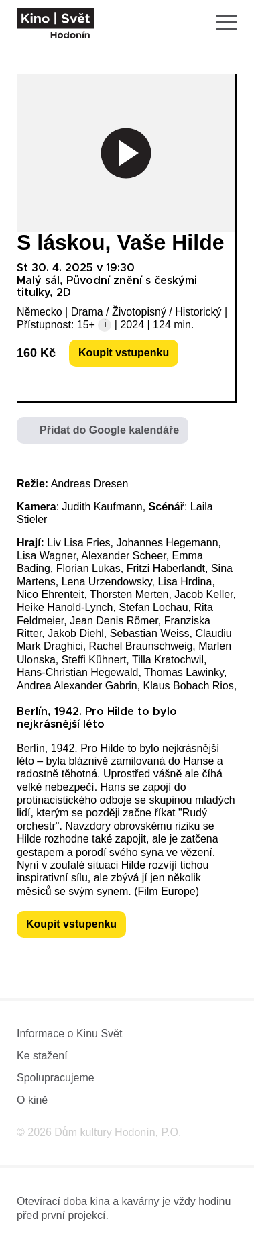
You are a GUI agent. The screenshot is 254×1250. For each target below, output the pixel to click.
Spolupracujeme (55, 1078)
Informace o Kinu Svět (69, 1033)
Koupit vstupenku (123, 352)
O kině (32, 1100)
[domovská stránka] (55, 23)
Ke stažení (42, 1055)
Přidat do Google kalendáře (109, 430)
